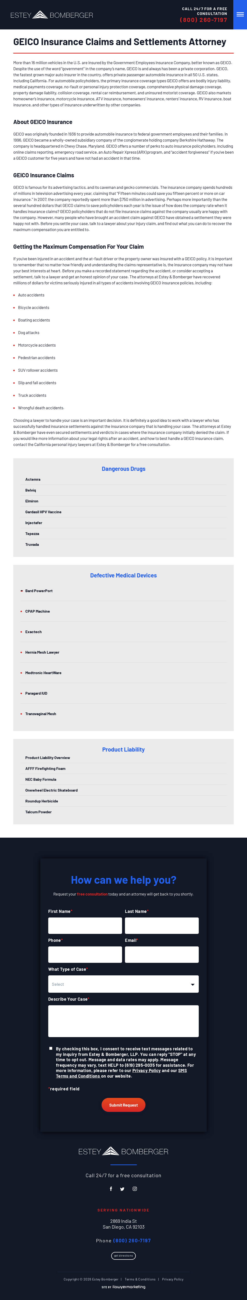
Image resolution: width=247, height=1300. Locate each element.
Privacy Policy (146, 1070)
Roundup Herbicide (41, 801)
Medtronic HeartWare (43, 672)
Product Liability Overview (47, 757)
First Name (60, 911)
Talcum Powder (38, 811)
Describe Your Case (68, 999)
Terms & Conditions (140, 1279)
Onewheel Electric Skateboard (51, 790)
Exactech (33, 631)
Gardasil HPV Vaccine (43, 511)
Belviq (30, 490)
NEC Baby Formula (40, 779)
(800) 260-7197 (203, 19)
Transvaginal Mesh (40, 713)
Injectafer (33, 522)
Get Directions (123, 1255)
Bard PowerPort (39, 590)
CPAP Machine (37, 611)
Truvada (32, 544)
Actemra (32, 479)
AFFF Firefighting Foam (45, 768)
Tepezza (32, 533)
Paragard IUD (36, 693)
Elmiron (31, 501)
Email (131, 940)
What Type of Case (68, 969)
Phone (55, 940)
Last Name (137, 911)
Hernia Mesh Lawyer (42, 652)
